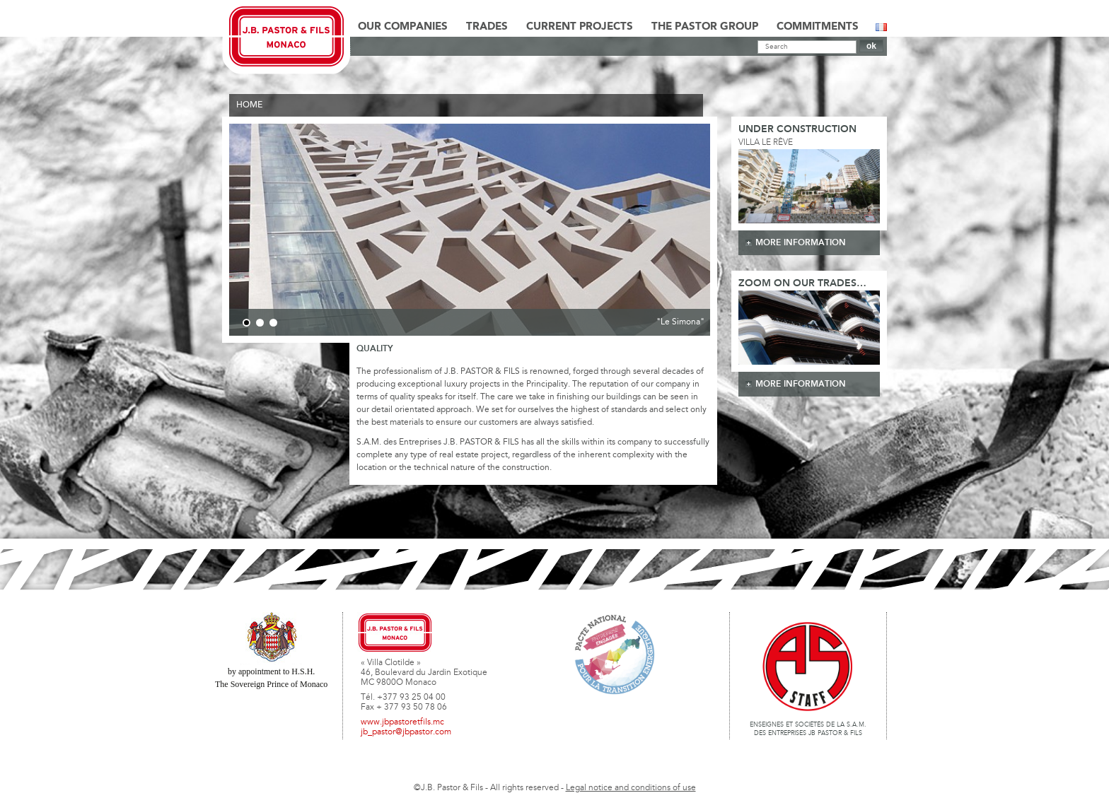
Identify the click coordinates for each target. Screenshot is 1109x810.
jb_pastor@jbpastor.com (406, 732)
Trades (487, 27)
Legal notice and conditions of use (631, 788)
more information (800, 242)
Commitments (818, 27)
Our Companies (403, 27)
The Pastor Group (704, 27)
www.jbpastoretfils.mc (402, 722)
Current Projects (579, 27)
